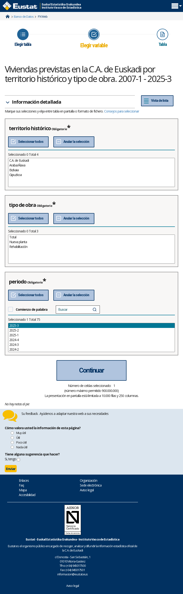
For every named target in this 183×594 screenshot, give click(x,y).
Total (91, 237)
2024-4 (91, 339)
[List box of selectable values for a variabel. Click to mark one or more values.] (91, 172)
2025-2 (91, 330)
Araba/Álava (91, 165)
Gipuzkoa (91, 174)
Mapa (23, 490)
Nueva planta (91, 242)
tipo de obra (22, 205)
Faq (21, 485)
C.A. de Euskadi (91, 160)
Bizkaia (91, 170)
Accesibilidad (27, 494)
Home (8, 16)
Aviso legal (87, 490)
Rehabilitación (91, 246)
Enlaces (24, 480)
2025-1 (91, 335)
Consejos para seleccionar (121, 111)
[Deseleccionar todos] (73, 141)
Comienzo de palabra (31, 309)
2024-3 (91, 344)
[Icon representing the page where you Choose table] (22, 37)
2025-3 (91, 325)
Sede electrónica (91, 485)
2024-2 (91, 349)
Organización (88, 480)
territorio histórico (30, 128)
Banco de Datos (24, 16)
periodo (17, 281)
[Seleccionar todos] (28, 141)
